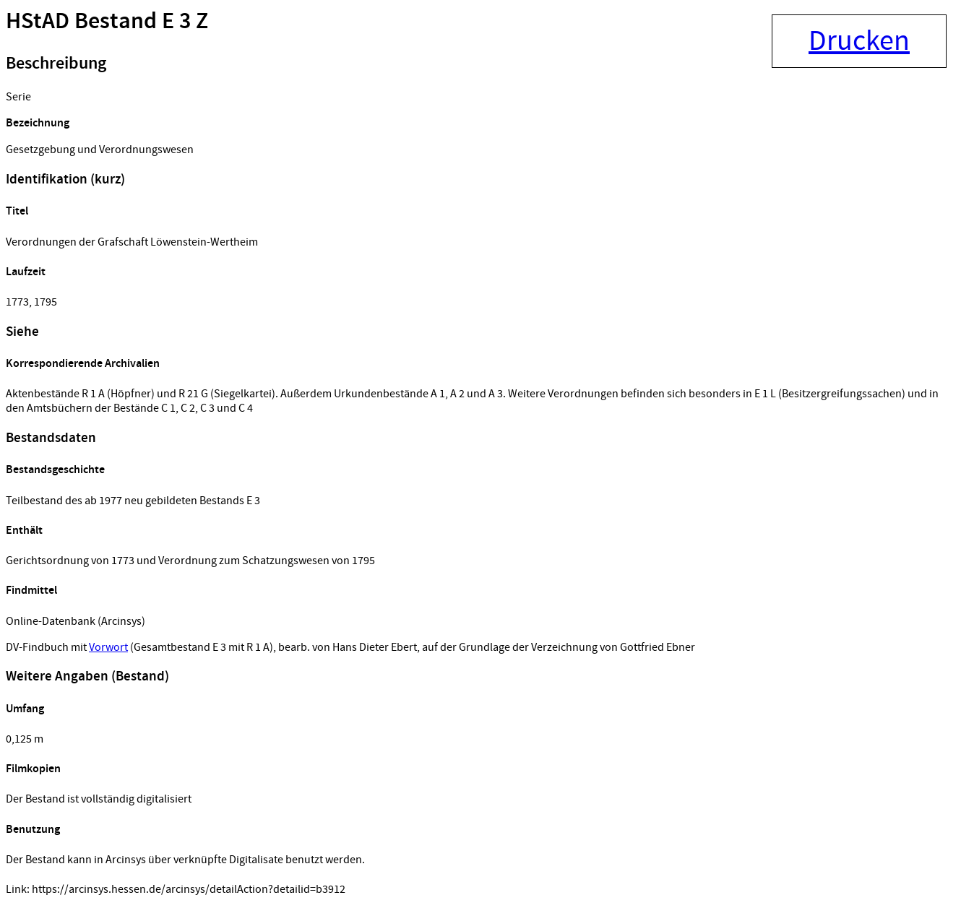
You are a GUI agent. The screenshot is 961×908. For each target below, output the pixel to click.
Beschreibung (56, 63)
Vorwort (108, 647)
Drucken (859, 41)
